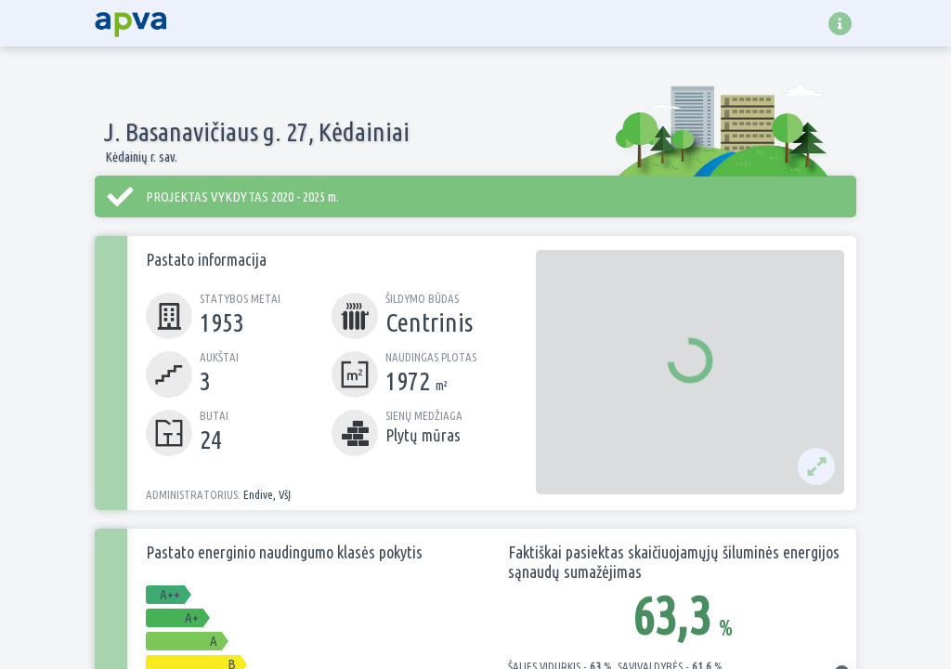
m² (440, 385)
